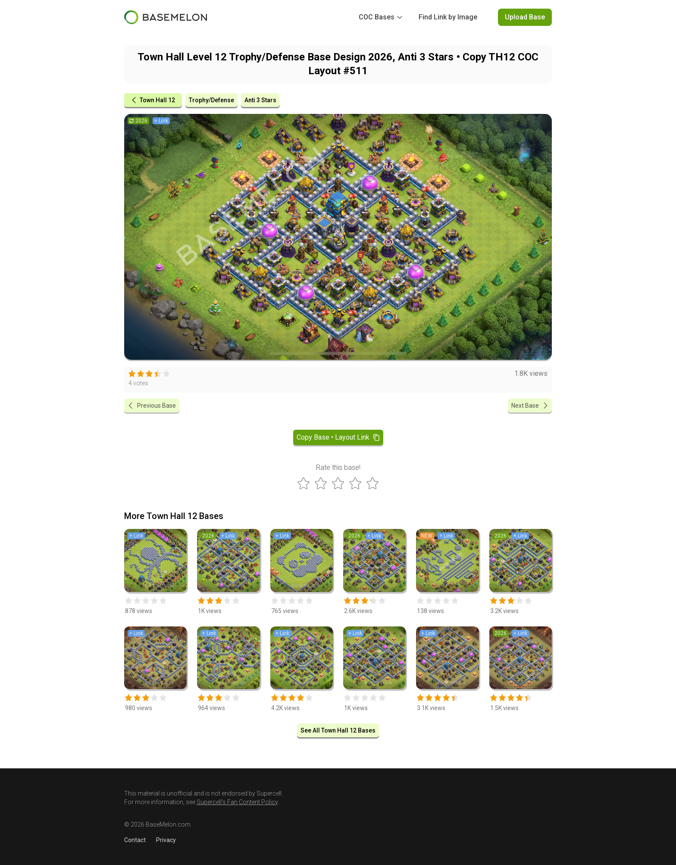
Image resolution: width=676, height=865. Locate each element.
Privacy (166, 840)
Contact (135, 840)
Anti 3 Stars (260, 100)
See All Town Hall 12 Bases (338, 730)
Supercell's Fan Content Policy (237, 802)
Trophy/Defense (211, 100)
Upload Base (525, 17)
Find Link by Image (448, 17)
